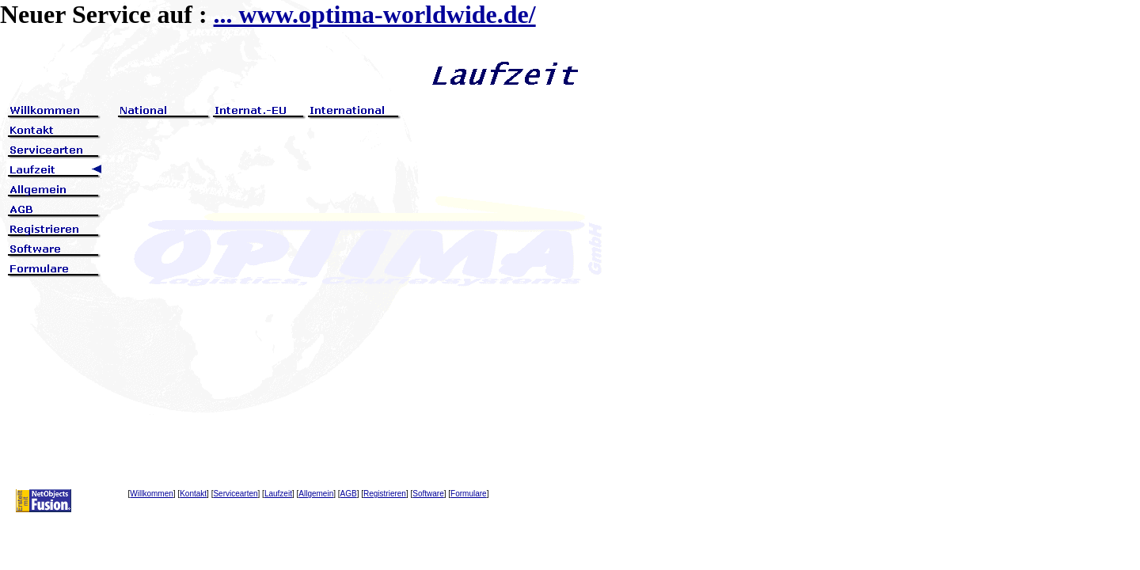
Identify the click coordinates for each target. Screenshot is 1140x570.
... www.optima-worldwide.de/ (375, 14)
